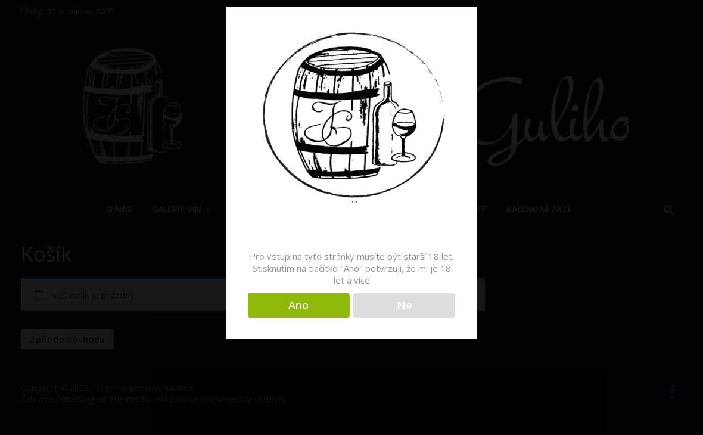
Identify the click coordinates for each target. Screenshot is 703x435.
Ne (404, 305)
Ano (298, 305)
